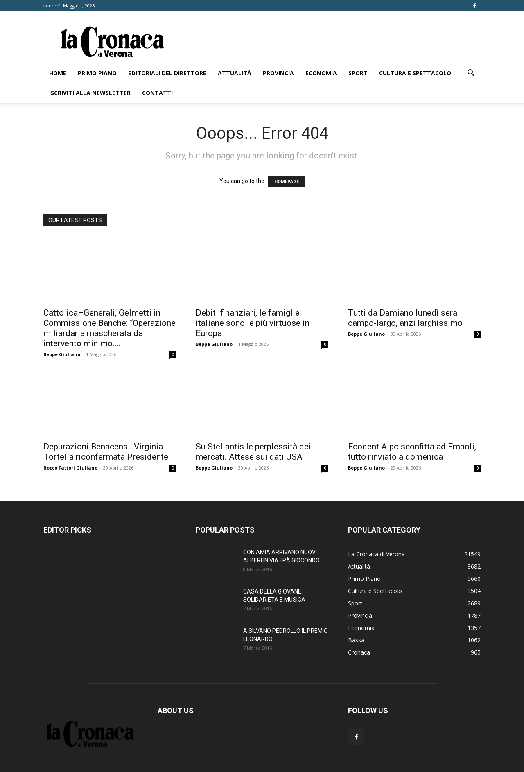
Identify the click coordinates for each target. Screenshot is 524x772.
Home (57, 73)
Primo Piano (97, 73)
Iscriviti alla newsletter (90, 93)
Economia (321, 73)
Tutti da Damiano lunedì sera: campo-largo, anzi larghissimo (405, 318)
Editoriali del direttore (167, 73)
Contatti (157, 93)
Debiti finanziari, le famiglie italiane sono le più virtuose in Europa (252, 323)
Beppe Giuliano (61, 354)
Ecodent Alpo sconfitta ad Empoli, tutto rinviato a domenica (412, 452)
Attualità (234, 73)
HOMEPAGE (286, 181)
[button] (471, 74)
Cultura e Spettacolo (415, 73)
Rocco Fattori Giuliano (70, 468)
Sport (358, 73)
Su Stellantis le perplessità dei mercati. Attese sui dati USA (253, 452)
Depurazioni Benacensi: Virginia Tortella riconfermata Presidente (105, 452)
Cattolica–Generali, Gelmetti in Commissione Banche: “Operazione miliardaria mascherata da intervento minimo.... (109, 328)
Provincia (278, 73)
